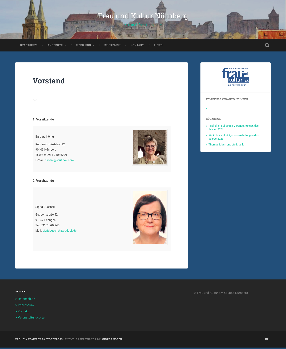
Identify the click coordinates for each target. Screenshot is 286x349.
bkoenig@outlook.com (59, 161)
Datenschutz (26, 300)
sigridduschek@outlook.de (59, 232)
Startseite (29, 46)
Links (158, 46)
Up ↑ (268, 340)
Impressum (26, 306)
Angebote (55, 46)
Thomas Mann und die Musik (226, 146)
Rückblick (112, 46)
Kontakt (137, 46)
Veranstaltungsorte (31, 319)
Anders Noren (111, 340)
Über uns (83, 46)
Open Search (267, 47)
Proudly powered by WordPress (39, 340)
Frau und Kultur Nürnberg (143, 16)
